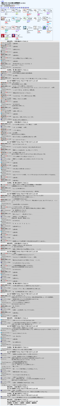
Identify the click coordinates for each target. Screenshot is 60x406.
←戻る (2, 1)
